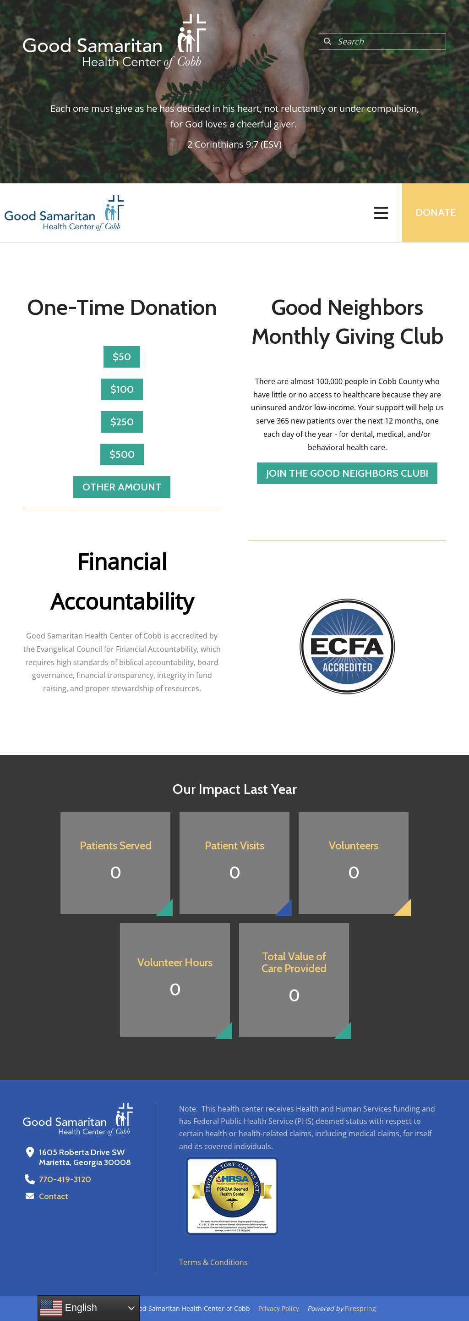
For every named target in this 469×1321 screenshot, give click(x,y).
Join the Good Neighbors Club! (347, 473)
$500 (122, 454)
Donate (435, 213)
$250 (122, 422)
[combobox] (382, 41)
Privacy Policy (278, 1308)
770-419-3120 (64, 1179)
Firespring (360, 1308)
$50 (122, 357)
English (68, 1308)
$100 (122, 389)
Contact (53, 1196)
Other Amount (121, 487)
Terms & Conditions (213, 1262)
